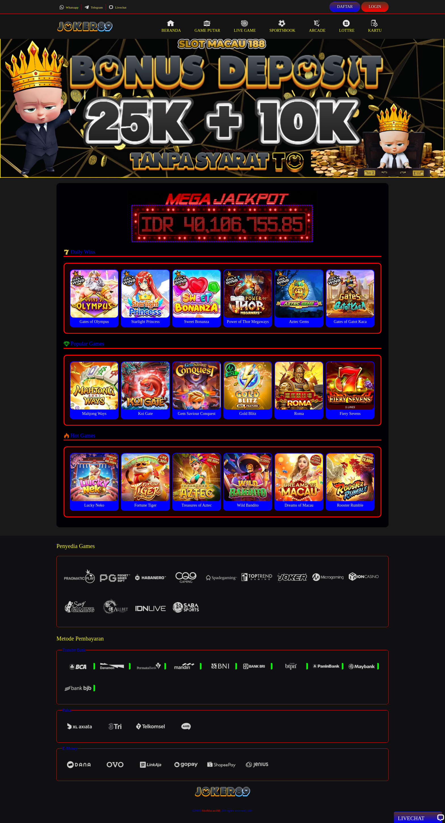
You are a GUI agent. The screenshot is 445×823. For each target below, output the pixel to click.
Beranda (171, 26)
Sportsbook (282, 26)
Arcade (317, 26)
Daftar (345, 7)
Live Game (245, 26)
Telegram (93, 7)
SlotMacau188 (211, 810)
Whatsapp (68, 7)
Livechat (117, 7)
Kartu (375, 26)
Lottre (346, 26)
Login (375, 7)
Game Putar (207, 26)
